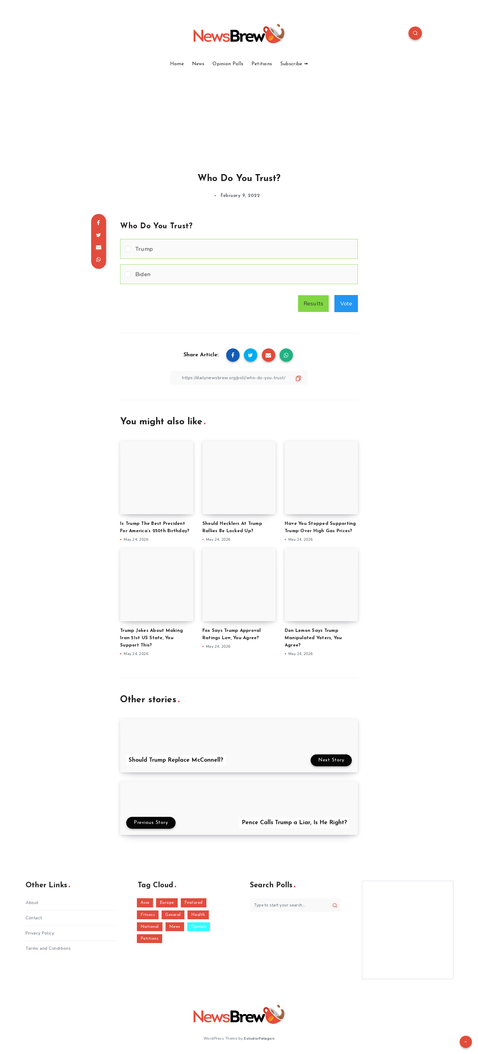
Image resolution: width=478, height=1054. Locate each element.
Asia (145, 902)
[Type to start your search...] (295, 905)
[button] (244, 248)
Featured (193, 902)
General (173, 915)
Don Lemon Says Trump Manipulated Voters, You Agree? (313, 638)
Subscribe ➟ (294, 64)
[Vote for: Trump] (239, 249)
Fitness (148, 915)
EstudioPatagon (259, 1038)
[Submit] (334, 905)
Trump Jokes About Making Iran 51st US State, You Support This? (151, 638)
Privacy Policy (40, 933)
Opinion (199, 926)
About (32, 903)
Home (177, 64)
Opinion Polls (227, 64)
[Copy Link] (239, 378)
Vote (346, 303)
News (198, 64)
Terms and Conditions (48, 948)
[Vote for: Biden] (239, 274)
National (150, 926)
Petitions (261, 64)
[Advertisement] (239, 112)
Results (313, 303)
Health (198, 915)
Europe (167, 902)
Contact (34, 918)
